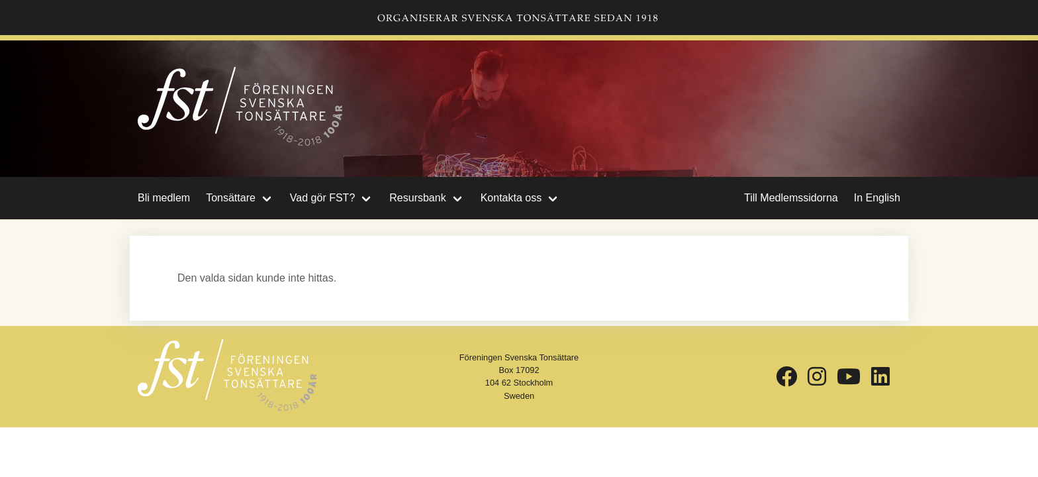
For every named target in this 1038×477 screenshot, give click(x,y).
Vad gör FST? (322, 197)
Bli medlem (164, 197)
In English (877, 197)
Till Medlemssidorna (791, 197)
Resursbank (417, 197)
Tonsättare (231, 197)
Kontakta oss (511, 197)
